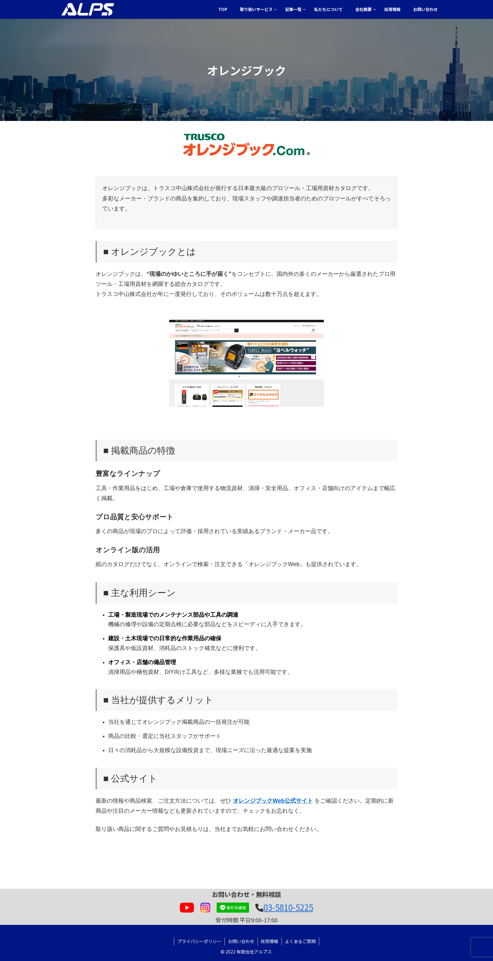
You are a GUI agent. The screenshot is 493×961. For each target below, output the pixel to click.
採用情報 (270, 941)
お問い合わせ (241, 941)
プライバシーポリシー (199, 941)
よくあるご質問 (300, 941)
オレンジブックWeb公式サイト (273, 801)
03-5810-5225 (288, 907)
